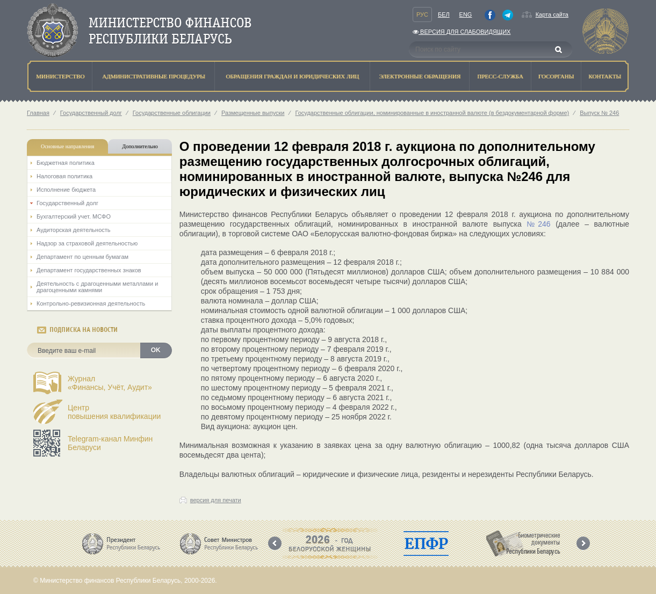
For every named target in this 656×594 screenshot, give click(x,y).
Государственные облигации (172, 113)
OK (156, 350)
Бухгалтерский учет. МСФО (74, 216)
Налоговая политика (64, 176)
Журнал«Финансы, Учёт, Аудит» (110, 383)
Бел (444, 14)
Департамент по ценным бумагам (82, 256)
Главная (38, 113)
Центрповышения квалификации (114, 412)
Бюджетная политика (66, 163)
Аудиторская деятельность (74, 230)
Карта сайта (552, 14)
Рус (422, 14)
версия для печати (215, 500)
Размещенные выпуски (253, 113)
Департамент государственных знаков (89, 270)
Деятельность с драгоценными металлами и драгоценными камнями (97, 286)
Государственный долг (91, 113)
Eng (465, 14)
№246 (538, 224)
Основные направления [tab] (68, 146)
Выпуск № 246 (599, 113)
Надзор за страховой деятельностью (87, 243)
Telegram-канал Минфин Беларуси (110, 443)
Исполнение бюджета (66, 189)
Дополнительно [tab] (139, 146)
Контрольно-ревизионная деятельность (91, 303)
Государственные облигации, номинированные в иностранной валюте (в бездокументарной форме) (432, 113)
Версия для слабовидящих (461, 31)
